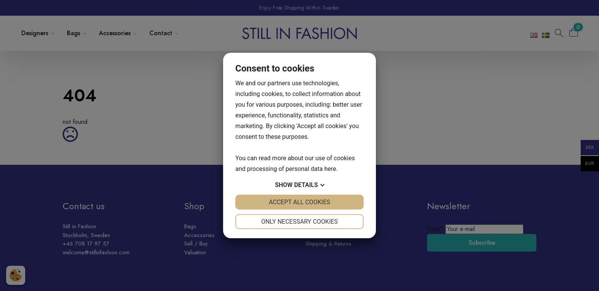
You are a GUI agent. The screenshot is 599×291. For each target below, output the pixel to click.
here (330, 168)
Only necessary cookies (299, 221)
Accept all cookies (299, 202)
